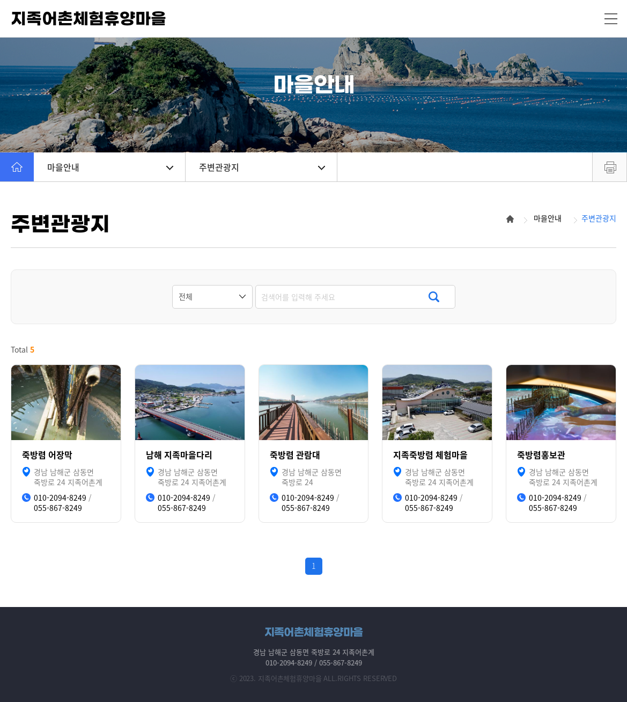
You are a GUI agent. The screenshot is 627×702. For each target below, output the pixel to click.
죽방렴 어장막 (47, 454)
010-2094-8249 (60, 498)
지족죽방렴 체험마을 (430, 454)
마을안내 (110, 166)
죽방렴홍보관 (541, 454)
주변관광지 (262, 166)
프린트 (609, 166)
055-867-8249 (58, 508)
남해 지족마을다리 (179, 454)
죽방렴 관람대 (295, 454)
